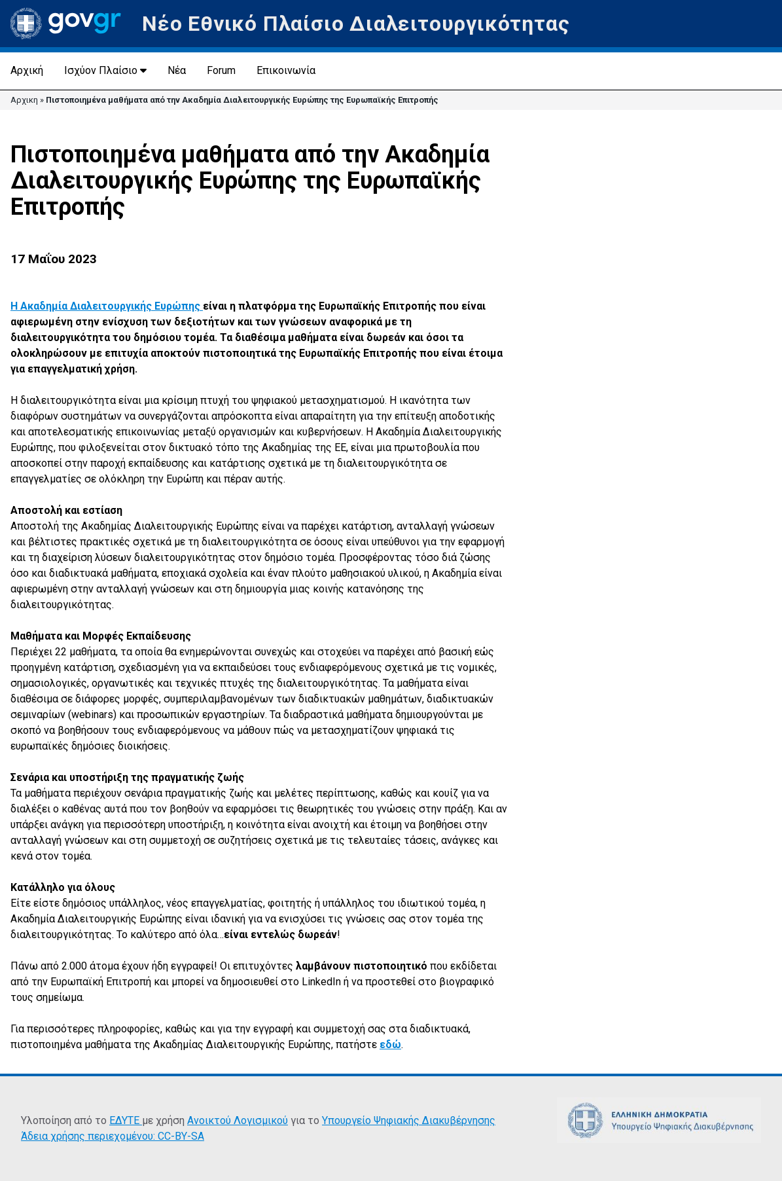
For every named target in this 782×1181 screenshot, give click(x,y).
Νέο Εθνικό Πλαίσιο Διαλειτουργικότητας (355, 23)
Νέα (177, 70)
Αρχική (26, 70)
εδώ (390, 1044)
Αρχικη (24, 100)
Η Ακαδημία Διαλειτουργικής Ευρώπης (106, 306)
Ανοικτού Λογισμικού (237, 1120)
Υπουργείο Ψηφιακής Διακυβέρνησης (408, 1120)
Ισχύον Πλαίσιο (100, 70)
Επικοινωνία (286, 70)
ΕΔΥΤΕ (125, 1120)
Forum (221, 70)
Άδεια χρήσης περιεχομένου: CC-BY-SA (112, 1136)
